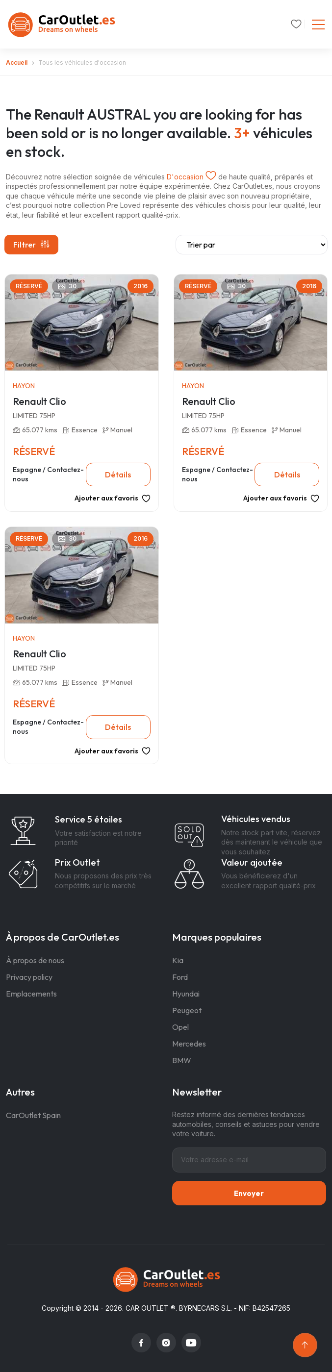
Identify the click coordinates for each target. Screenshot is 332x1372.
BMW (181, 1060)
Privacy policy (29, 977)
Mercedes (189, 1043)
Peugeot (187, 1010)
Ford (180, 977)
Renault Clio (39, 401)
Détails (118, 474)
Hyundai (186, 993)
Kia (177, 960)
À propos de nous (35, 960)
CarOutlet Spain (33, 1115)
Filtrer (31, 244)
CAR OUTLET (147, 1308)
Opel (180, 1027)
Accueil (16, 62)
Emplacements (31, 993)
